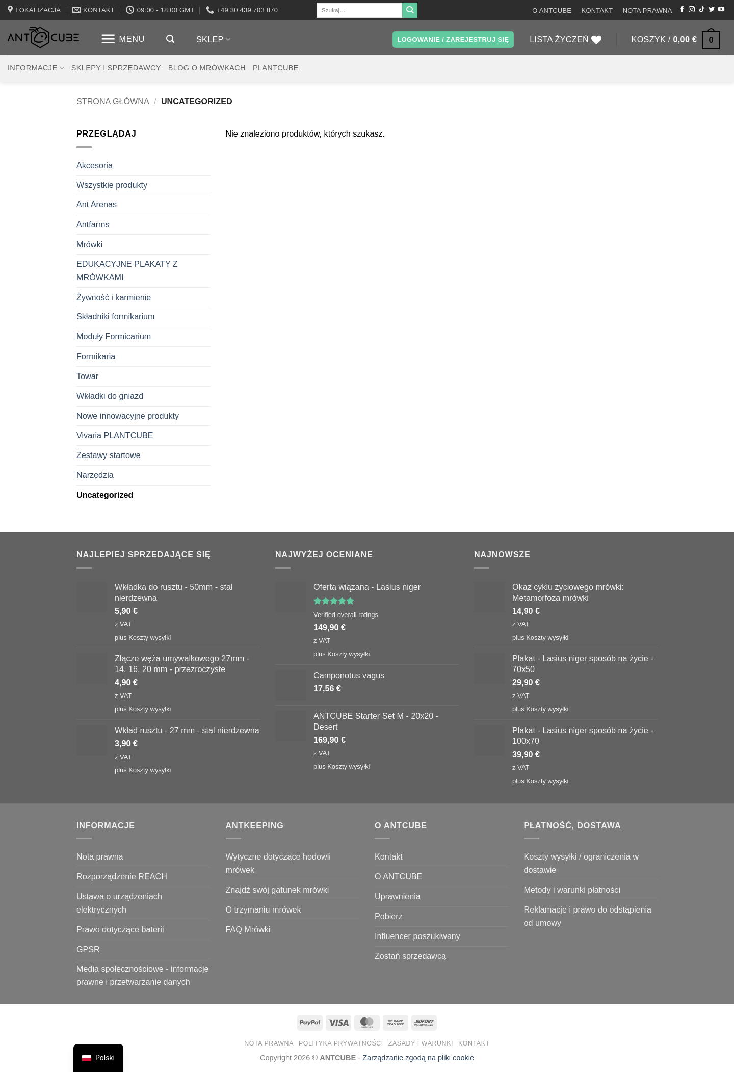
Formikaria (95, 356)
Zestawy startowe (108, 455)
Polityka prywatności (341, 1043)
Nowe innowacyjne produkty (127, 415)
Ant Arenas (96, 204)
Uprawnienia (398, 896)
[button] (122, 39)
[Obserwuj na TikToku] (702, 9)
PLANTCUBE (276, 68)
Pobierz (389, 916)
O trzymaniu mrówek (263, 909)
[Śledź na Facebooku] (682, 9)
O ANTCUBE (551, 10)
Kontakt (597, 10)
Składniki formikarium (115, 316)
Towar (87, 376)
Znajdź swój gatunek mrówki (277, 889)
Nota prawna (647, 10)
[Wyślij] (409, 10)
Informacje (36, 68)
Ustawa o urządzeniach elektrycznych (119, 903)
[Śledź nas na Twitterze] (712, 9)
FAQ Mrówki (248, 929)
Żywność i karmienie (113, 297)
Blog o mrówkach (207, 68)
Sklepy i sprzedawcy (116, 68)
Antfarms (93, 224)
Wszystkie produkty (111, 185)
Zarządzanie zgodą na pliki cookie (418, 1058)
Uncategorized (104, 494)
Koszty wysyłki (149, 637)
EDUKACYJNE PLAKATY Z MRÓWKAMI (127, 270)
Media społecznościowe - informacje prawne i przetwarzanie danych (142, 975)
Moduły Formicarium (113, 336)
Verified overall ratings (345, 615)
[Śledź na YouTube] (721, 9)
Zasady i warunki (420, 1043)
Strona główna (112, 101)
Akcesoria (94, 165)
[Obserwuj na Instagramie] (692, 9)
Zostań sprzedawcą (410, 955)
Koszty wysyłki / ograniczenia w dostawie (581, 863)
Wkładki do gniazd (109, 395)
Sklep (213, 39)
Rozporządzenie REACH (121, 876)
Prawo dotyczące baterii (120, 929)
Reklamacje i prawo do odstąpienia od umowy (588, 916)
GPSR (88, 949)
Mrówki (89, 244)
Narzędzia (95, 474)
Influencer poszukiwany (417, 936)
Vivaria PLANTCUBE (114, 435)
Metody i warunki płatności (572, 889)
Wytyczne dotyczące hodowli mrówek (278, 863)
